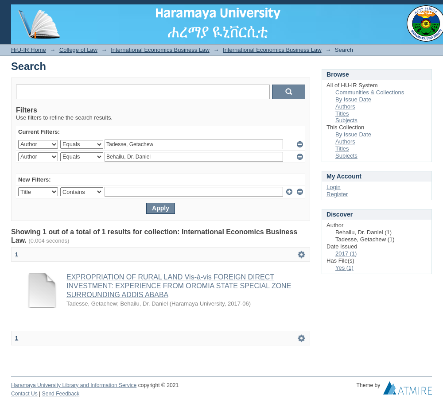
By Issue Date (353, 99)
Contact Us (24, 394)
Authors (345, 106)
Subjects (346, 120)
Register (337, 194)
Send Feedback (61, 394)
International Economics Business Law (160, 49)
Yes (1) (344, 267)
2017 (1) (346, 253)
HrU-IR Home (28, 49)
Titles (342, 113)
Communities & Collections (369, 92)
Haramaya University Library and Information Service (73, 385)
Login (425, 11)
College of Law (78, 49)
